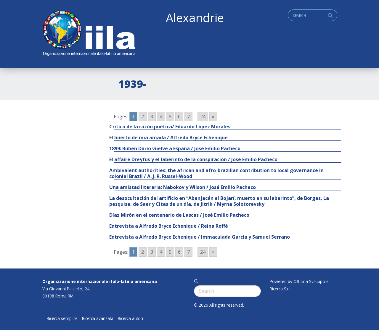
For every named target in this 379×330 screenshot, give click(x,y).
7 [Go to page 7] (188, 116)
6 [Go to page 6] (179, 116)
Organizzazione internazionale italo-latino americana (99, 281)
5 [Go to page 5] (170, 116)
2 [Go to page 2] (142, 116)
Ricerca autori (130, 318)
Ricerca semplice (62, 318)
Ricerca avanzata (97, 318)
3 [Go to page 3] (151, 116)
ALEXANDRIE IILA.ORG (89, 33)
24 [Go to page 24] (202, 116)
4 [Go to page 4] (161, 116)
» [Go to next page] (213, 116)
